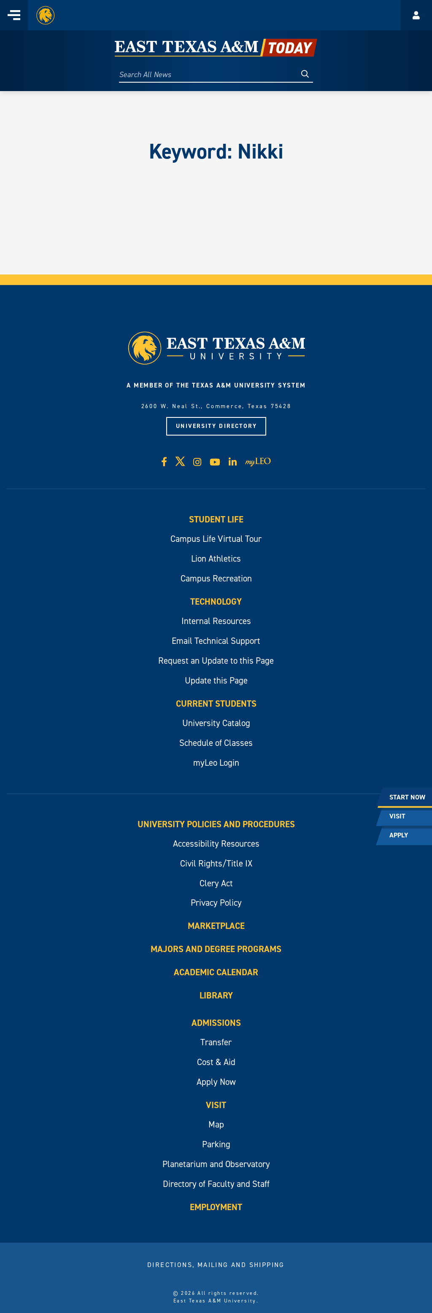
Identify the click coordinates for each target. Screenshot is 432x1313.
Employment (216, 1207)
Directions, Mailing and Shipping (216, 1264)
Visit (216, 1105)
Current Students (216, 704)
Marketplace (216, 926)
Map (216, 1124)
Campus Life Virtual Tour (216, 539)
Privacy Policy (216, 903)
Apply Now (216, 1082)
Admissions (216, 1023)
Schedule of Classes (216, 743)
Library (216, 995)
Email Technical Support (216, 641)
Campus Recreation (216, 578)
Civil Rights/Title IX (216, 863)
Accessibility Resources (216, 844)
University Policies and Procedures (216, 824)
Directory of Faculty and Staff (216, 1184)
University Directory (216, 426)
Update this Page (216, 680)
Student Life (216, 519)
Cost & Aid (216, 1062)
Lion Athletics (216, 559)
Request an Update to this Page (216, 661)
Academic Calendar (216, 972)
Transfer (216, 1042)
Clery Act (216, 883)
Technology (216, 602)
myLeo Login (216, 763)
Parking (216, 1144)
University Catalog (216, 723)
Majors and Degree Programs (216, 949)
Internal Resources (216, 621)
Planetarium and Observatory (216, 1164)
